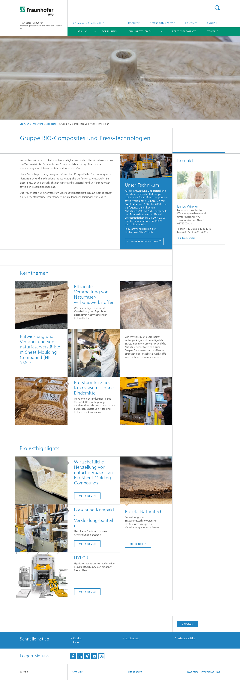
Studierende (132, 638)
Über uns (82, 31)
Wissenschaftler (186, 638)
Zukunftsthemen (140, 31)
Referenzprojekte (184, 31)
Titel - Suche (217, 8)
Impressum (135, 672)
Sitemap (77, 672)
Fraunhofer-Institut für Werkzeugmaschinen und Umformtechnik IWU (41, 26)
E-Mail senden (187, 238)
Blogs (76, 642)
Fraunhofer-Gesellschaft (88, 23)
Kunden (77, 638)
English (212, 23)
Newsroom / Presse (162, 23)
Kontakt (191, 23)
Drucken (187, 623)
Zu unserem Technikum (142, 241)
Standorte (51, 124)
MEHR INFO (85, 591)
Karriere (134, 23)
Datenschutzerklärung (203, 672)
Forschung (109, 31)
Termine (212, 31)
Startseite (25, 124)
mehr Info (85, 496)
